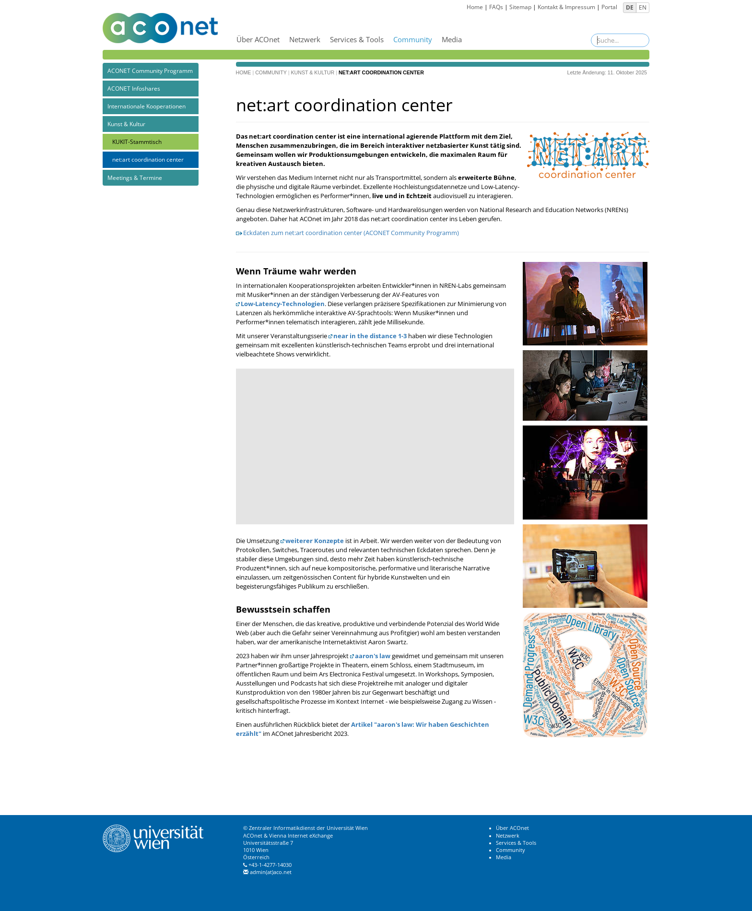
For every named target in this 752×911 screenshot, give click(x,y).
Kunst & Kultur (126, 124)
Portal (609, 7)
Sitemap (520, 7)
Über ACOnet (258, 39)
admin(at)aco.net (271, 872)
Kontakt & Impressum (566, 7)
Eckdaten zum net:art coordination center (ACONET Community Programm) (351, 232)
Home (475, 7)
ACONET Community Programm (150, 71)
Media (452, 39)
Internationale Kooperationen (146, 106)
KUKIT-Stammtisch (137, 142)
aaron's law (372, 655)
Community (412, 39)
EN (642, 7)
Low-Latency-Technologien (283, 303)
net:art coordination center (148, 159)
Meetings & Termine (134, 178)
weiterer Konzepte (314, 540)
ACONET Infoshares (133, 88)
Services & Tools (357, 39)
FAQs (496, 7)
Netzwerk (304, 39)
